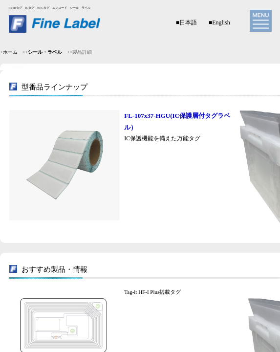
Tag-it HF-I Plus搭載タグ (152, 292)
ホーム (10, 52)
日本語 (188, 22)
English (221, 22)
